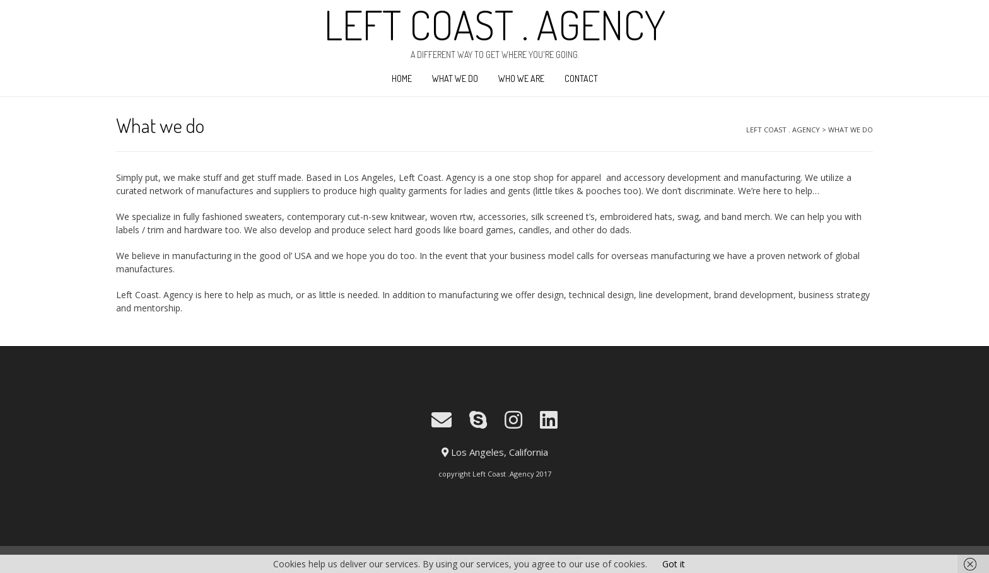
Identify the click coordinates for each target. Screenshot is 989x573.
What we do (455, 78)
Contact (581, 78)
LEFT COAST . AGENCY (494, 24)
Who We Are (521, 78)
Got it (673, 564)
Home (402, 78)
